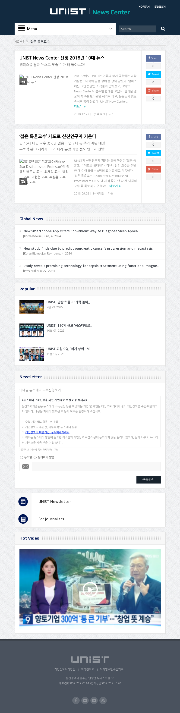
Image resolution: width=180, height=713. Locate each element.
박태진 (100, 193)
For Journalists (51, 518)
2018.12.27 (81, 114)
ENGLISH (160, 7)
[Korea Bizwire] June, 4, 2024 (42, 236)
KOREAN (144, 7)
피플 (110, 193)
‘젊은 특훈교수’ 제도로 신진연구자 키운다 (57, 136)
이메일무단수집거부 (111, 669)
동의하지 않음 (46, 457)
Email (26, 466)
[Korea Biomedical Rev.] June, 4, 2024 (47, 253)
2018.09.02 (81, 193)
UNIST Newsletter (54, 501)
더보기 (78, 106)
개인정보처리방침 (64, 669)
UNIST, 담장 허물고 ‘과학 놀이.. (68, 302)
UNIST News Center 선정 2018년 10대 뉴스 (62, 58)
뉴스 (111, 114)
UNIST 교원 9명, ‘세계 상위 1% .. (70, 349)
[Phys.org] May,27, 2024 (39, 271)
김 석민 (100, 114)
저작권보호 (87, 669)
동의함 (28, 457)
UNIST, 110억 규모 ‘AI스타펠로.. (69, 325)
